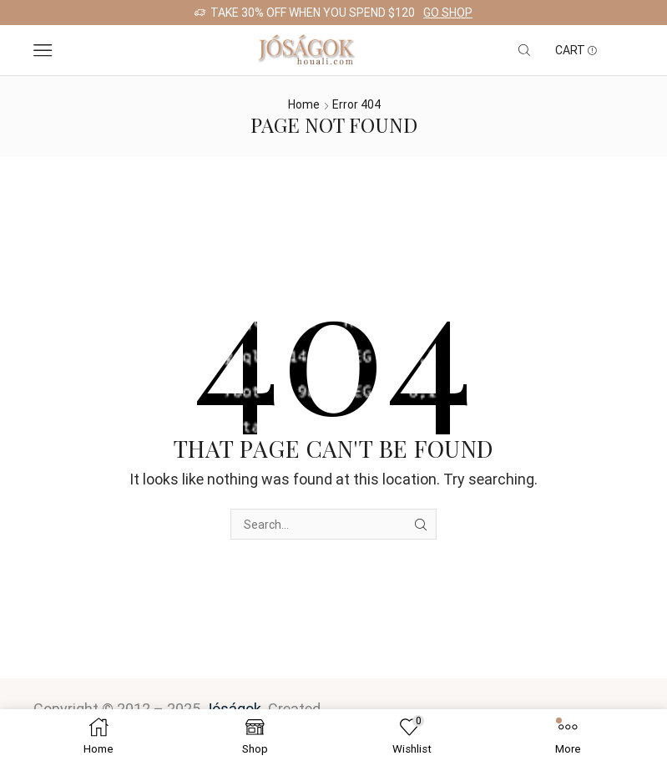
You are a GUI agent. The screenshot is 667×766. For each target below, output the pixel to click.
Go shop (447, 12)
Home (304, 104)
